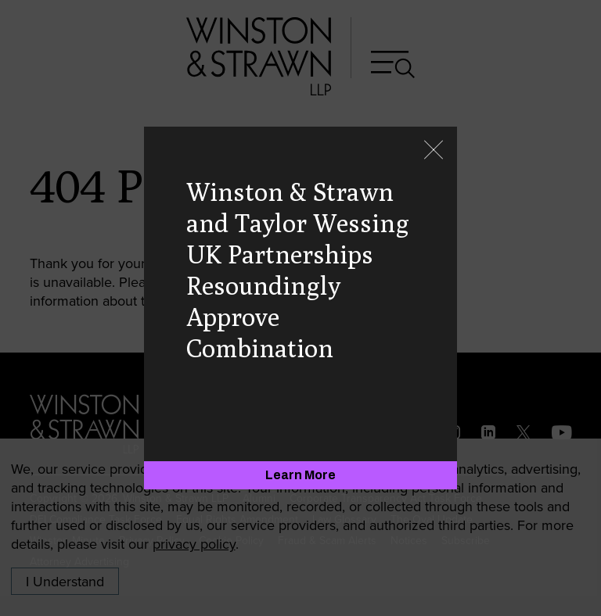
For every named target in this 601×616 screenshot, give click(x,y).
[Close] (433, 151)
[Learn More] (300, 475)
